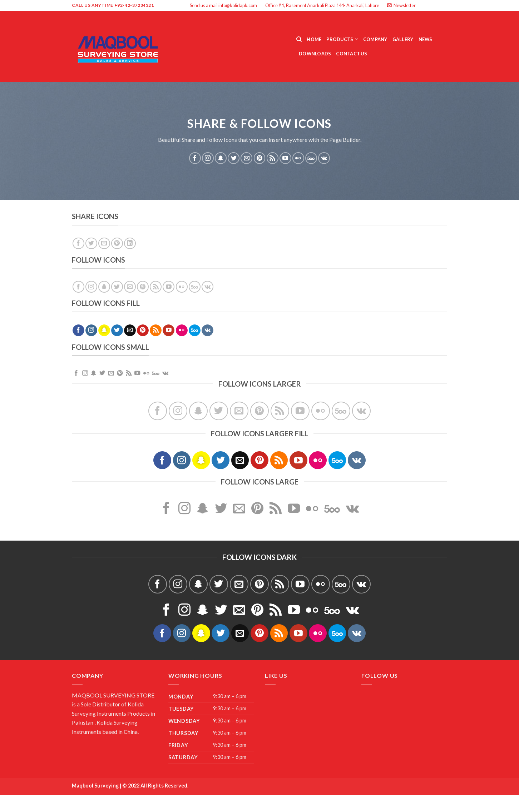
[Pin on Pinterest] (117, 243)
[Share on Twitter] (91, 243)
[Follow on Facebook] (423, 5)
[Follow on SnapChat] (221, 158)
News (425, 39)
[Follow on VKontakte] (324, 158)
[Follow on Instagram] (430, 5)
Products (342, 39)
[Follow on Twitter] (437, 5)
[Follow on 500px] (311, 158)
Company (375, 39)
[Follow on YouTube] (285, 158)
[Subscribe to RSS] (272, 158)
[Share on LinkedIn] (130, 243)
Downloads (315, 53)
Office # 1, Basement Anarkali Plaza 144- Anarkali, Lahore (322, 5)
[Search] (299, 39)
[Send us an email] (443, 5)
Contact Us (351, 53)
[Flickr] (298, 158)
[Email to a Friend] (104, 243)
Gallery (403, 39)
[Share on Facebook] (78, 243)
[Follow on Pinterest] (260, 158)
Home (314, 39)
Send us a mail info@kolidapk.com (223, 5)
